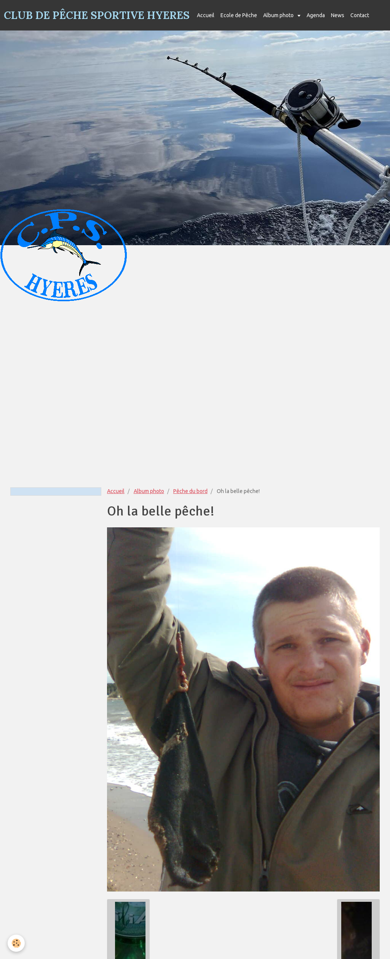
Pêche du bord (190, 491)
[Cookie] (16, 943)
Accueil (205, 15)
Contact (359, 15)
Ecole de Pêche (239, 15)
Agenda (316, 15)
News (337, 15)
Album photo (279, 15)
